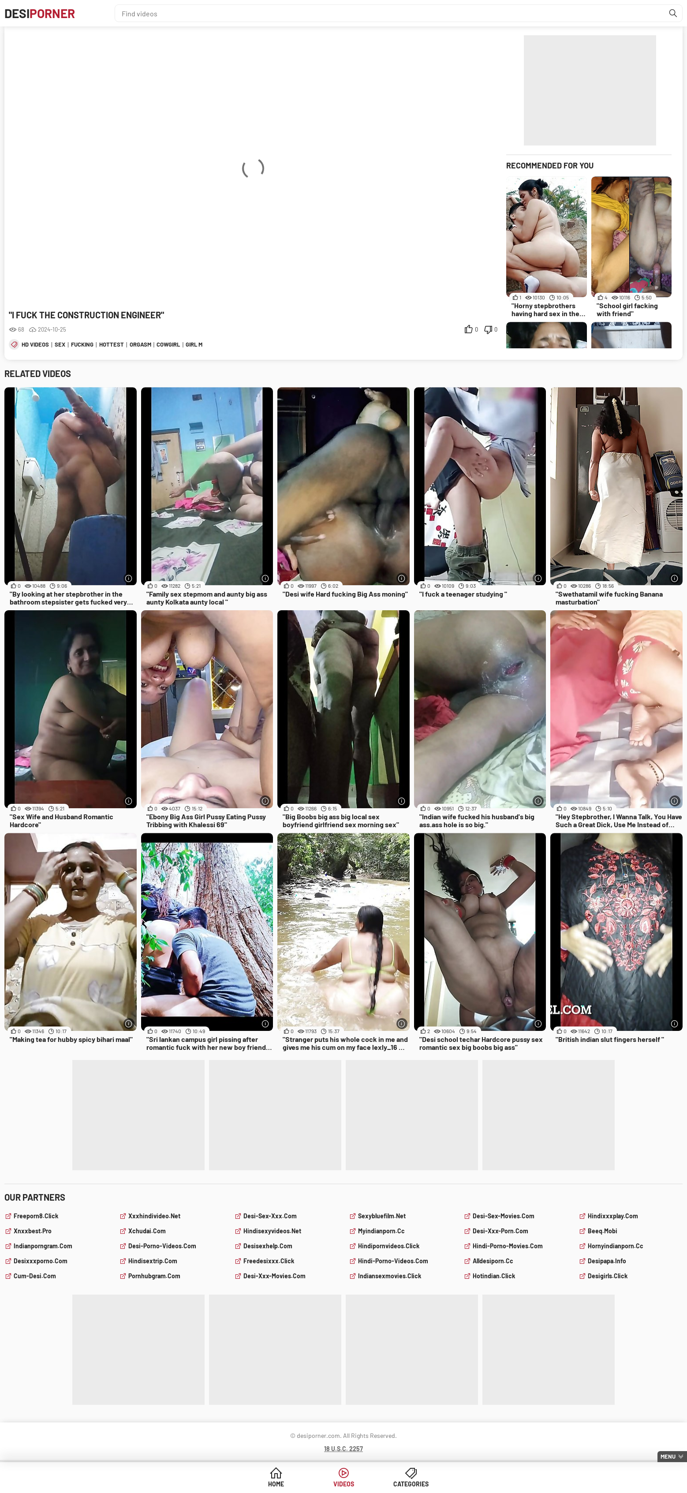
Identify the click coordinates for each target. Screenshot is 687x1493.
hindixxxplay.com (613, 1216)
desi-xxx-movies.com (274, 1276)
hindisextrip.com (152, 1261)
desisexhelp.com (267, 1246)
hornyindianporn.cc (615, 1246)
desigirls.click (607, 1276)
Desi (39, 13)
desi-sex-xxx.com (270, 1216)
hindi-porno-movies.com (508, 1246)
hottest (111, 344)
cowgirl (168, 344)
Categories (411, 1484)
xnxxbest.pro (33, 1231)
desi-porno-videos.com (162, 1246)
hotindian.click (494, 1276)
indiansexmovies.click (389, 1276)
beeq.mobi (602, 1231)
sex (60, 344)
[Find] (673, 13)
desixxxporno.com (40, 1261)
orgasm (140, 344)
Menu (668, 1456)
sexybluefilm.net (382, 1216)
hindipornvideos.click (388, 1246)
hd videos (35, 344)
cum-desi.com (35, 1276)
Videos (343, 1484)
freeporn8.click (36, 1216)
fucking (82, 344)
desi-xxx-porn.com (500, 1231)
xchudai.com (147, 1231)
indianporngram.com (43, 1246)
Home (276, 1484)
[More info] (128, 578)
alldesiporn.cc (493, 1261)
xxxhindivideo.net (154, 1216)
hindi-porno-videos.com (393, 1261)
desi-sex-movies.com (503, 1216)
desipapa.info (607, 1261)
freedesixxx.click (268, 1261)
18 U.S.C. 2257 (343, 1448)
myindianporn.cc (381, 1231)
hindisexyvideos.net (272, 1231)
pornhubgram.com (154, 1276)
